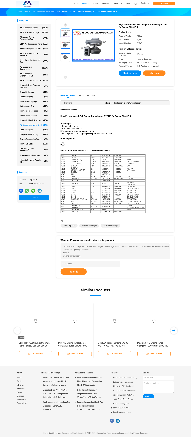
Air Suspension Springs (34, 32)
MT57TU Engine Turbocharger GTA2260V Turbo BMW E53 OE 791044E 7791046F (72, 346)
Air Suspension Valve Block (34, 125)
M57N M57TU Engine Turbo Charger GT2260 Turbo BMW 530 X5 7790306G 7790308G (152, 346)
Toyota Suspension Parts (34, 139)
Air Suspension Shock (34, 27)
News (19, 392)
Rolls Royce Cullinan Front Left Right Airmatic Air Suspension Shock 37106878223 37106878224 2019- (89, 382)
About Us (21, 389)
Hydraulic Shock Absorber (34, 120)
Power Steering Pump (34, 111)
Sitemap (20, 396)
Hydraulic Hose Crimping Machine (34, 86)
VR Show (20, 385)
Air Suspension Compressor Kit (34, 75)
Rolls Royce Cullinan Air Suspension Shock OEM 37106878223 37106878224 (89, 393)
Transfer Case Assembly (34, 155)
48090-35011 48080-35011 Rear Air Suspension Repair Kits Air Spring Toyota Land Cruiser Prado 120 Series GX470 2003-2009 (56, 382)
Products (20, 381)
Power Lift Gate (34, 144)
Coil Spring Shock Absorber (34, 149)
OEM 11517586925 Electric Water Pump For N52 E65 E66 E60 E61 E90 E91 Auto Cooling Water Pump (35, 346)
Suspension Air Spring (34, 134)
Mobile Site (21, 400)
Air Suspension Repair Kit (34, 80)
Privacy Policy (22, 403)
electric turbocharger (89, 226)
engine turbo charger (110, 226)
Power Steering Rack (34, 115)
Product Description (87, 95)
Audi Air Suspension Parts (34, 48)
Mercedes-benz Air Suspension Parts (34, 38)
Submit (73, 271)
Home (19, 378)
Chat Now (164, 3)
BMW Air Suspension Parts (34, 44)
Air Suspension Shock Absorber (34, 54)
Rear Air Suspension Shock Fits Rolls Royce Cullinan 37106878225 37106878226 (90, 406)
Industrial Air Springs (34, 101)
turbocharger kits (69, 226)
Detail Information (68, 95)
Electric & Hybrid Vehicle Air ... (34, 161)
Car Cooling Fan (34, 129)
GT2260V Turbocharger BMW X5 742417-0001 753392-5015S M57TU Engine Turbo (113, 346)
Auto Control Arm (34, 106)
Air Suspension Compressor (34, 68)
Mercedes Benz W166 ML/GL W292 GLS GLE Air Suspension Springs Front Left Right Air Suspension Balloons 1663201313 (55, 394)
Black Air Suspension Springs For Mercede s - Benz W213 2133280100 (56, 406)
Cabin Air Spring (34, 96)
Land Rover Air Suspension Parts (34, 61)
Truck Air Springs (34, 92)
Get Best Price (130, 73)
